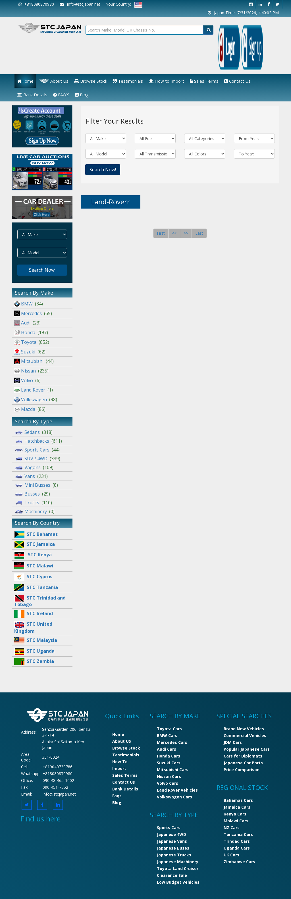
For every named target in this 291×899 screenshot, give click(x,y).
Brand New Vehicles (244, 728)
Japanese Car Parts (243, 762)
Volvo (27, 380)
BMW (28, 304)
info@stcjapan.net (59, 794)
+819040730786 (57, 766)
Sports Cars (37, 450)
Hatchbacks (38, 441)
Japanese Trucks (174, 855)
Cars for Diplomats (243, 756)
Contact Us (237, 81)
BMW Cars (167, 735)
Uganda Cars (237, 848)
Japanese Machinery (177, 861)
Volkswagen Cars (174, 797)
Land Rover (33, 390)
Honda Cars (168, 756)
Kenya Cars (235, 814)
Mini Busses (36, 485)
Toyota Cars (169, 728)
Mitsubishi (34, 361)
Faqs (117, 795)
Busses (32, 494)
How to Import (166, 81)
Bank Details (32, 94)
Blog (82, 94)
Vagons (33, 467)
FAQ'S (61, 94)
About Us (53, 81)
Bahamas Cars (238, 800)
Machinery (34, 511)
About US (121, 741)
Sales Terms (204, 81)
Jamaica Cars (237, 807)
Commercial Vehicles (245, 735)
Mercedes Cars (172, 742)
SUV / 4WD (37, 458)
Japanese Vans (172, 841)
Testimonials (128, 81)
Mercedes (33, 313)
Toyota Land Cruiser (177, 868)
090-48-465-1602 (58, 780)
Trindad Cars (237, 841)
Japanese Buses (173, 848)
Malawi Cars (236, 820)
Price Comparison (241, 769)
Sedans (33, 432)
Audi (27, 323)
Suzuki (29, 352)
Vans (31, 476)
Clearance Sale (172, 875)
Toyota (31, 342)
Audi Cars (166, 749)
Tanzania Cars (238, 834)
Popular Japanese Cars (247, 749)
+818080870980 (36, 4)
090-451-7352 (55, 787)
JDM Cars (233, 742)
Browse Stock (90, 81)
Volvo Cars (167, 783)
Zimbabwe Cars (239, 861)
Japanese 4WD (171, 834)
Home (25, 81)
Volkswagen (35, 399)
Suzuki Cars (168, 762)
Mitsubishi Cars (172, 769)
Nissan (31, 371)
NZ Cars (232, 827)
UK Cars (231, 855)
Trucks (33, 503)
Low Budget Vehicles (178, 882)
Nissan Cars (169, 776)
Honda (31, 332)
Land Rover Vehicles (177, 790)
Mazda (29, 409)
